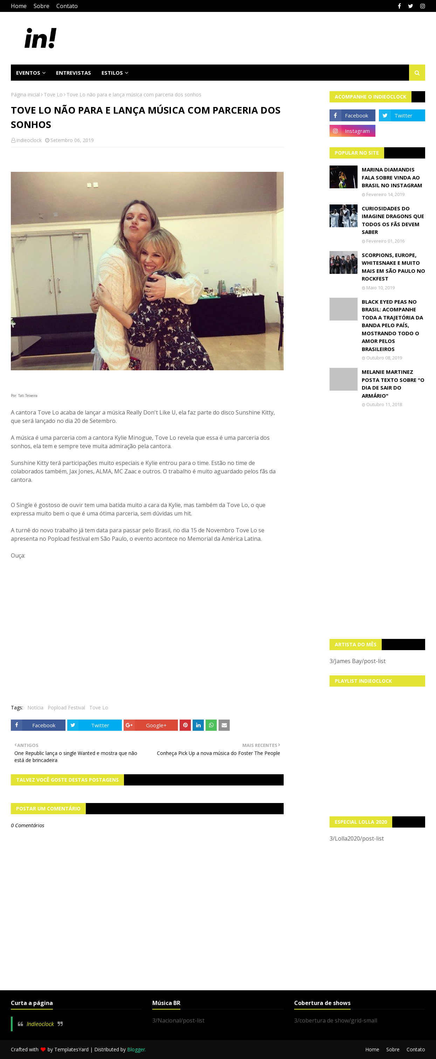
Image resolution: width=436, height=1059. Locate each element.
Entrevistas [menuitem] (73, 72)
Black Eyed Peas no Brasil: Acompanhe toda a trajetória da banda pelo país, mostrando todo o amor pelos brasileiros (392, 325)
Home (19, 6)
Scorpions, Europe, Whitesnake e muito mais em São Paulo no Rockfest (393, 266)
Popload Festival (66, 707)
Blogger (136, 1049)
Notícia (35, 707)
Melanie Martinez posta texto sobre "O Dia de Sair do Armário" (393, 383)
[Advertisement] (377, 523)
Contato (67, 6)
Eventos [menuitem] (28, 72)
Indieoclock (40, 1024)
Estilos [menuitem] (112, 72)
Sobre (41, 6)
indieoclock (29, 140)
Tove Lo (53, 94)
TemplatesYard (71, 1049)
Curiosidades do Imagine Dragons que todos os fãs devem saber (393, 220)
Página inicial (25, 94)
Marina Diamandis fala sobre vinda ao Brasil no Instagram (392, 177)
